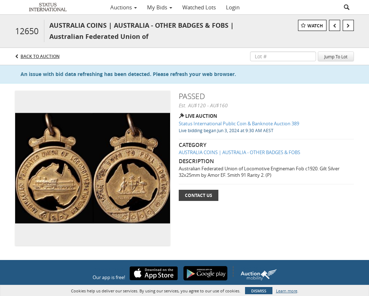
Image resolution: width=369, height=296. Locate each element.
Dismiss (258, 290)
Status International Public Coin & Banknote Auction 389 (239, 123)
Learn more (286, 290)
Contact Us (198, 195)
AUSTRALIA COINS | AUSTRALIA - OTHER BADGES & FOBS (239, 152)
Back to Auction (40, 56)
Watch (315, 26)
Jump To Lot (335, 56)
